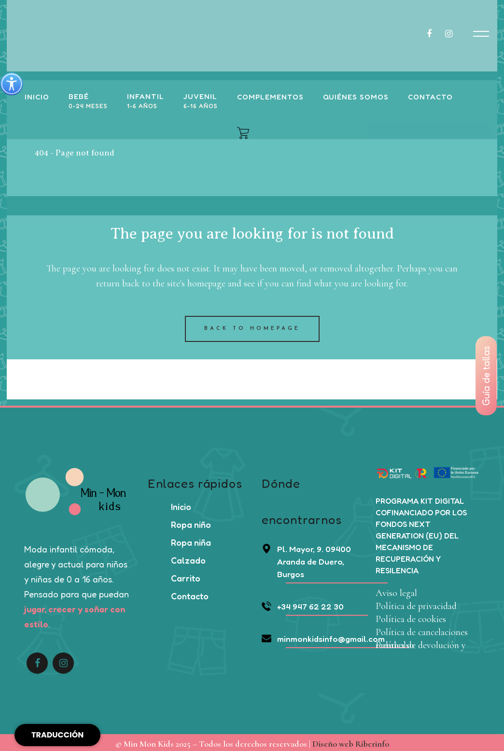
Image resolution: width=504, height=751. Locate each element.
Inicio (181, 504)
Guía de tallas (486, 376)
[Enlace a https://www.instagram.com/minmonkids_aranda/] (453, 34)
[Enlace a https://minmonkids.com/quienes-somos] (353, 97)
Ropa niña (191, 540)
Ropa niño (191, 522)
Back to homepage (252, 326)
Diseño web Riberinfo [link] (350, 741)
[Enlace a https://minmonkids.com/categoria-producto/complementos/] (268, 97)
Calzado (188, 558)
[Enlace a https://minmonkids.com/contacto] (428, 97)
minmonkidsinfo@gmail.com (323, 636)
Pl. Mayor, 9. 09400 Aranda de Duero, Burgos (306, 559)
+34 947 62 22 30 (303, 604)
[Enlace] (86, 102)
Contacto (190, 593)
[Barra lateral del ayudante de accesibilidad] (11, 84)
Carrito (185, 576)
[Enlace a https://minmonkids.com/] (35, 97)
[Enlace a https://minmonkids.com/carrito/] (241, 133)
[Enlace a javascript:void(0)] (481, 33)
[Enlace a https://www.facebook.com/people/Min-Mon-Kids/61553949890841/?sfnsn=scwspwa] (435, 34)
